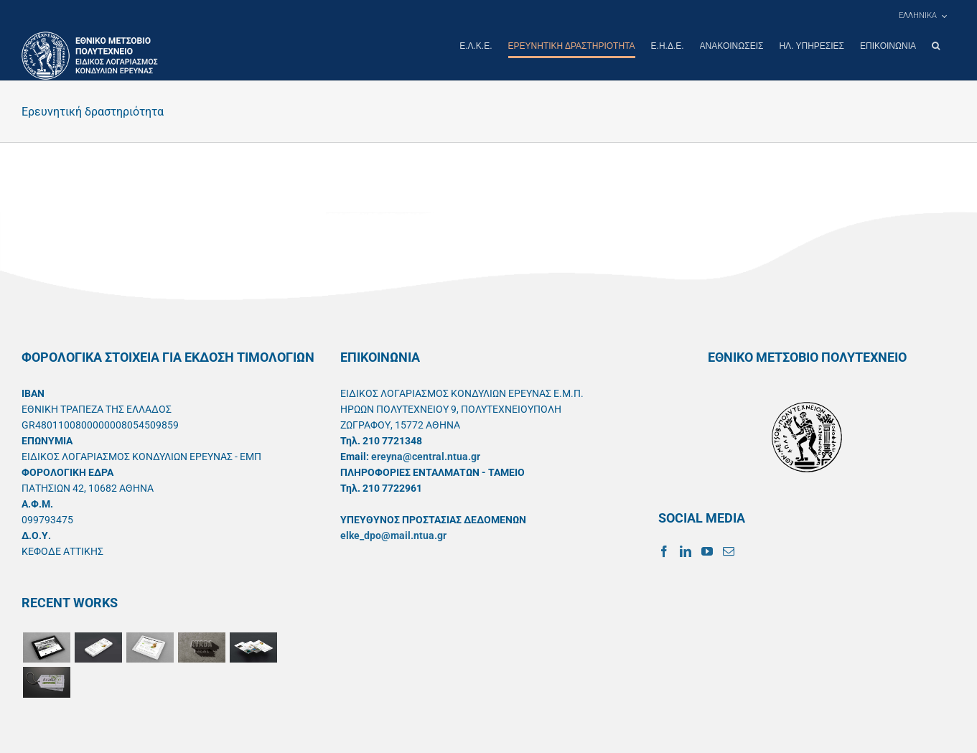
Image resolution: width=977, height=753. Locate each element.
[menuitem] (922, 16)
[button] (936, 46)
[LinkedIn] (685, 550)
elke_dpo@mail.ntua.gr (393, 535)
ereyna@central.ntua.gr (425, 456)
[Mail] (728, 550)
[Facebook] (664, 550)
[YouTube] (707, 550)
